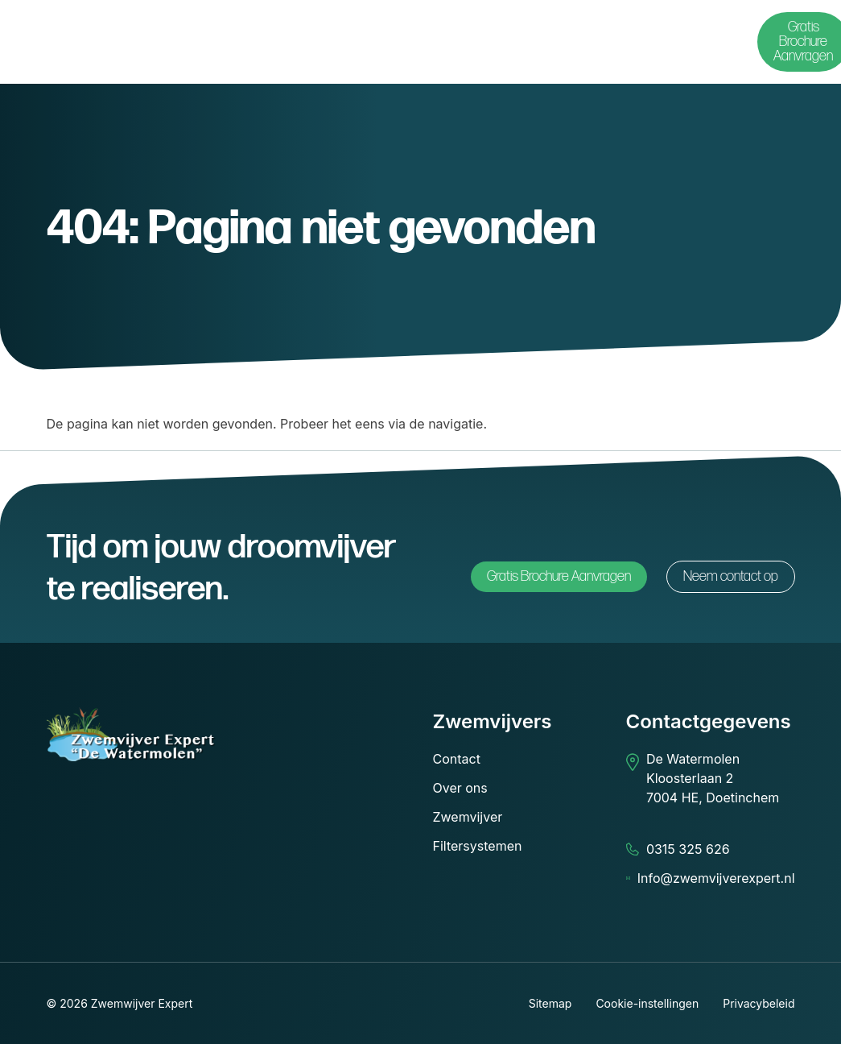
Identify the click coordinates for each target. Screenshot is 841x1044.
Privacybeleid (758, 1003)
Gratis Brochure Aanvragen (559, 576)
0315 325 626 (688, 849)
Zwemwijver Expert (142, 1003)
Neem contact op (730, 576)
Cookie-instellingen (647, 1003)
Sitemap (550, 1003)
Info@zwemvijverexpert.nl (716, 878)
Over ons (460, 788)
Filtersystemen (477, 846)
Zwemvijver (468, 817)
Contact (456, 759)
